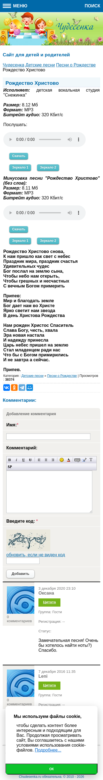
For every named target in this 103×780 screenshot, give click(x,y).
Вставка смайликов (62, 459)
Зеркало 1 (20, 167)
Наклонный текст (16, 459)
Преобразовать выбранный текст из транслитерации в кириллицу (91, 459)
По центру (46, 459)
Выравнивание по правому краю (53, 459)
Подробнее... (48, 750)
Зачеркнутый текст (30, 459)
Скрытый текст (77, 459)
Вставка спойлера (10, 466)
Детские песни (32, 376)
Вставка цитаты (84, 459)
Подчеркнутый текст (23, 459)
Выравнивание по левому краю (39, 459)
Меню (15, 6)
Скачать (18, 156)
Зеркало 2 (48, 167)
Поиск (92, 6)
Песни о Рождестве (62, 376)
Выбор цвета (68, 459)
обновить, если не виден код (35, 554)
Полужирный (10, 459)
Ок (51, 769)
